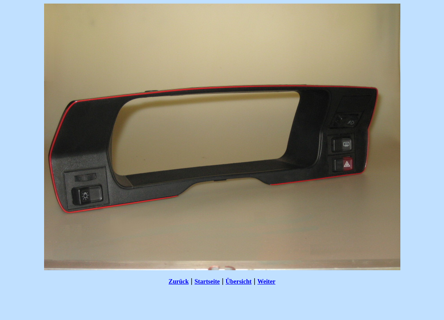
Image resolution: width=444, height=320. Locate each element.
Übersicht (239, 281)
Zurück (179, 281)
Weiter (266, 281)
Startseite (207, 281)
